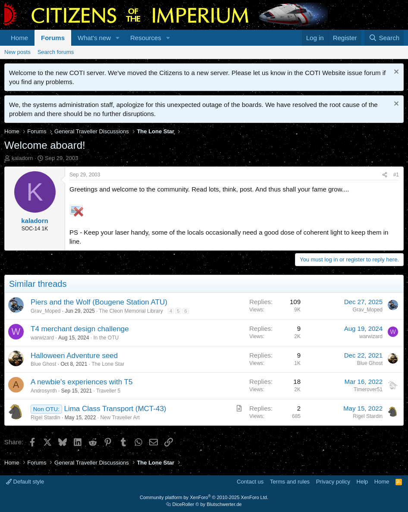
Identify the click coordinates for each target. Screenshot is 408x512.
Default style (25, 481)
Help (362, 481)
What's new (94, 37)
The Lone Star (107, 364)
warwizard (42, 338)
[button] (118, 38)
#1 (396, 175)
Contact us (250, 481)
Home (19, 37)
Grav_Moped (45, 311)
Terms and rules (290, 481)
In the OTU (106, 338)
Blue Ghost (43, 364)
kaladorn (22, 158)
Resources (145, 37)
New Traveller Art (119, 418)
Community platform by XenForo (204, 497)
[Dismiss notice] (395, 72)
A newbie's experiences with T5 (81, 382)
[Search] (384, 38)
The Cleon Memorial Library (131, 311)
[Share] (384, 175)
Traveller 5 (108, 391)
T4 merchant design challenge (80, 329)
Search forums (56, 52)
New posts (17, 52)
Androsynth (44, 391)
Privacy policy (333, 481)
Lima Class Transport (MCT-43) (115, 409)
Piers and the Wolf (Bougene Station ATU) (99, 302)
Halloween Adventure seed (74, 356)
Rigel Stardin (45, 418)
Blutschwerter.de (224, 504)
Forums (53, 37)
